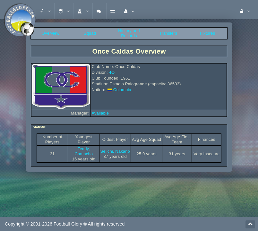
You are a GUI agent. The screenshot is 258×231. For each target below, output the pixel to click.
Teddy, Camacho (84, 151)
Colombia (122, 89)
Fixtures (207, 33)
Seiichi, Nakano (115, 151)
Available (100, 113)
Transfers (168, 33)
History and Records (129, 33)
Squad (90, 33)
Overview (50, 33)
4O (112, 72)
